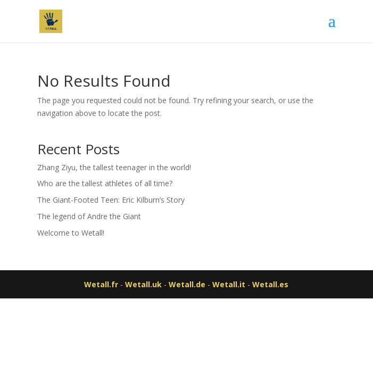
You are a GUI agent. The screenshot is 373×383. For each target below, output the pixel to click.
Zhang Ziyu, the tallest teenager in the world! (114, 167)
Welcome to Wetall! (70, 233)
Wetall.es (270, 284)
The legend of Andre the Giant (89, 216)
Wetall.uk (143, 284)
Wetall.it (228, 284)
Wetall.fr (101, 284)
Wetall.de (187, 284)
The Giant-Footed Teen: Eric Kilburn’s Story (111, 200)
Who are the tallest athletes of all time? (104, 183)
